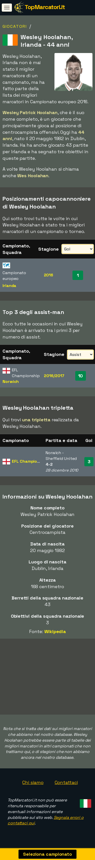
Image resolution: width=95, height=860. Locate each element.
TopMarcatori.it (45, 7)
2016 (48, 275)
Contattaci (66, 784)
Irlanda (9, 285)
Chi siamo (32, 784)
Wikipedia (55, 631)
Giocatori (15, 26)
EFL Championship (30, 461)
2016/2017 (54, 375)
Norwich (11, 381)
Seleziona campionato (47, 854)
